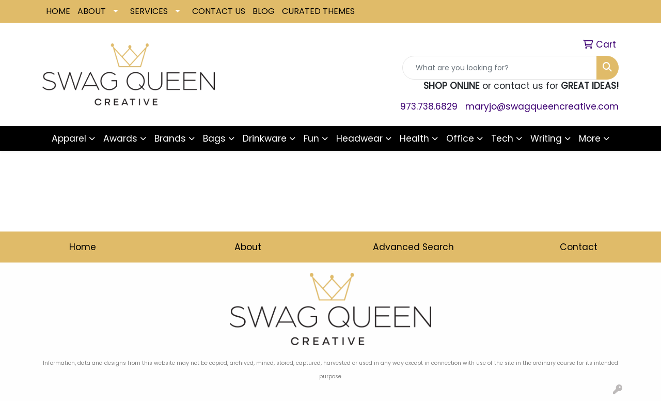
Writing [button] (546, 138)
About (247, 247)
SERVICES (149, 11)
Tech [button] (502, 138)
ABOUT (91, 11)
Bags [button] (214, 138)
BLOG (264, 11)
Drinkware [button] (265, 138)
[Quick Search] (499, 68)
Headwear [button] (359, 138)
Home (82, 247)
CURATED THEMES (318, 11)
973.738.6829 (429, 106)
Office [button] (460, 138)
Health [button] (414, 138)
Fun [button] (311, 138)
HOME (58, 11)
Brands (170, 138)
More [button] (590, 138)
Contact (578, 247)
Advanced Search (413, 247)
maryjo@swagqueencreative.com (542, 106)
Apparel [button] (69, 138)
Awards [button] (120, 138)
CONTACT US (218, 11)
